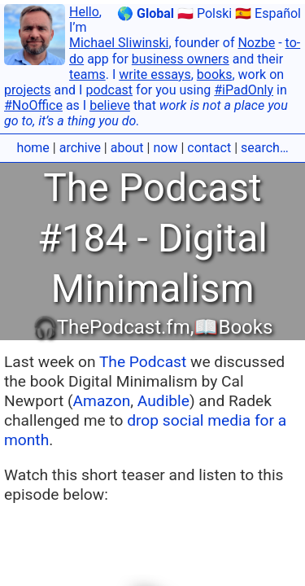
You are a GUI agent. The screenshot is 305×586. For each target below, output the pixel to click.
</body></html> (152, 293)
